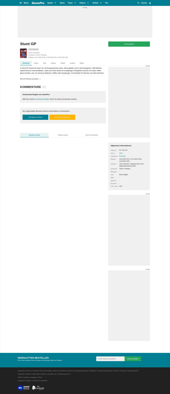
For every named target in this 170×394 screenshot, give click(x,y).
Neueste (34, 135)
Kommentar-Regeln (42, 99)
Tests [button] (70, 3)
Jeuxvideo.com (52, 374)
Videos (53, 63)
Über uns (29, 371)
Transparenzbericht (132, 371)
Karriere (55, 371)
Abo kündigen (47, 371)
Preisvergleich (129, 44)
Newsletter (62, 371)
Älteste (63, 135)
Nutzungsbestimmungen (80, 371)
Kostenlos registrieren (62, 117)
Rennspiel (122, 156)
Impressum (21, 371)
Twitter (20, 377)
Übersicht (25, 63)
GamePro (28, 374)
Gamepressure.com (64, 374)
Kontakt (69, 371)
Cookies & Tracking (119, 371)
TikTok (40, 377)
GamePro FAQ (37, 371)
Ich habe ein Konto (35, 117)
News (62, 3)
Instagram (33, 377)
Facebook (26, 377)
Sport (121, 153)
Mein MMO (36, 374)
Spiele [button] (50, 3)
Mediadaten (93, 371)
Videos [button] (82, 3)
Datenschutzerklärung (105, 371)
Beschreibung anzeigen (30, 79)
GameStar (21, 374)
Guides (72, 63)
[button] (24, 3)
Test (44, 63)
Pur (106, 3)
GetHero (43, 374)
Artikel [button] (95, 3)
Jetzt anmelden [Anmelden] (133, 359)
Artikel (62, 63)
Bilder (82, 63)
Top (91, 135)
